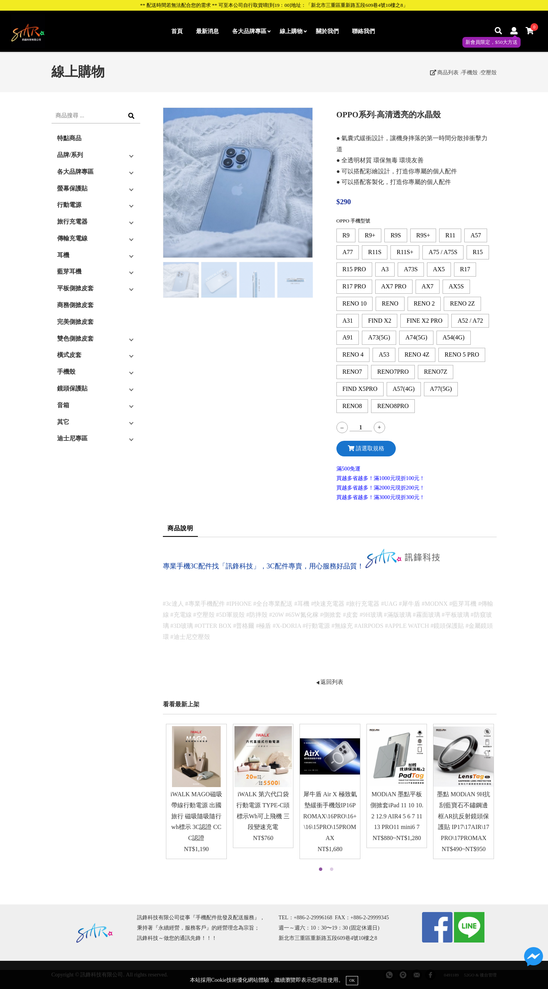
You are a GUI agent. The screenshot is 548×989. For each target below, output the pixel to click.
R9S (395, 235)
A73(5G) (379, 337)
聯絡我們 (363, 31)
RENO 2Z (462, 303)
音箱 (63, 405)
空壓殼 (489, 72)
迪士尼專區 (72, 438)
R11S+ (405, 252)
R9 (346, 235)
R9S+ (423, 235)
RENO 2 (424, 303)
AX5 (439, 269)
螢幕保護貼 (72, 188)
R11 (450, 235)
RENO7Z (435, 371)
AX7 (427, 286)
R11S (374, 252)
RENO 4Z (417, 354)
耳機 (63, 255)
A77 (347, 252)
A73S (410, 269)
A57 (475, 235)
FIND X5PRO (360, 389)
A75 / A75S (443, 252)
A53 (384, 354)
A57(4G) (404, 389)
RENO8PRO (393, 406)
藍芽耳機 (69, 271)
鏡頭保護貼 (72, 388)
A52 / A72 (470, 320)
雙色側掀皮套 (75, 338)
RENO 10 (354, 303)
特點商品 (69, 138)
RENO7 (352, 371)
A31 (347, 320)
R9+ (370, 235)
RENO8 (352, 406)
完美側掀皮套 (75, 321)
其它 (63, 422)
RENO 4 (353, 354)
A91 (347, 337)
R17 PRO (354, 286)
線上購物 (293, 31)
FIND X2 (379, 320)
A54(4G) (454, 337)
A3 (385, 269)
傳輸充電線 (72, 238)
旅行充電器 (72, 221)
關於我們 (327, 31)
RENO (390, 303)
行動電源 (69, 205)
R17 (465, 269)
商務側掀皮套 (75, 305)
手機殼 (470, 72)
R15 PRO (354, 269)
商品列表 (444, 72)
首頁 (177, 31)
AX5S (456, 286)
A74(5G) (416, 337)
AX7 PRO (393, 286)
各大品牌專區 (251, 31)
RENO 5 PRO (461, 354)
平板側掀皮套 (75, 288)
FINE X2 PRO (424, 320)
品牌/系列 (70, 155)
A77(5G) (441, 389)
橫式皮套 (69, 355)
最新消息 (207, 31)
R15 (478, 252)
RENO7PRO (393, 371)
